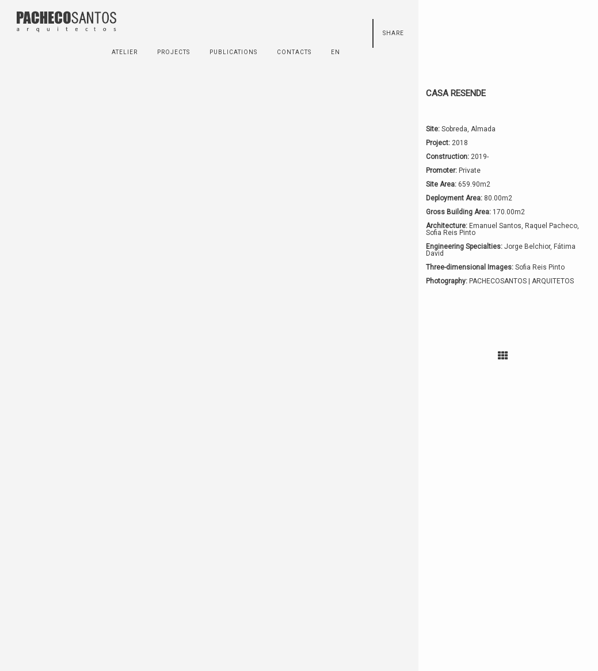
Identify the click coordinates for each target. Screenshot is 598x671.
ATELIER (125, 52)
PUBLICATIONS (233, 52)
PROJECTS (173, 52)
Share (393, 33)
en (335, 52)
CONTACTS (294, 52)
